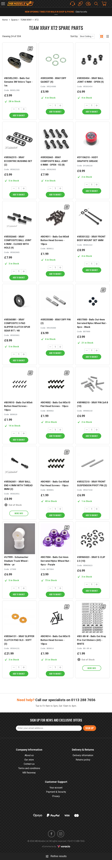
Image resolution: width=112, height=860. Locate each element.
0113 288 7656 (83, 709)
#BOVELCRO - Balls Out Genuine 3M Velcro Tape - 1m (18, 82)
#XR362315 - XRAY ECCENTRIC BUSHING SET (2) (18, 161)
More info (19, 513)
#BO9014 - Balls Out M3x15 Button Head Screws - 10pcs (55, 640)
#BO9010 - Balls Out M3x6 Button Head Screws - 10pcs (18, 406)
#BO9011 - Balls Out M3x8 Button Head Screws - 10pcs (55, 240)
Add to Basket (19, 115)
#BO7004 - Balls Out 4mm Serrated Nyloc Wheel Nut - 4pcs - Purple (55, 561)
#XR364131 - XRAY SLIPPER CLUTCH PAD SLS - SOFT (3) (19, 640)
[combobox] (87, 36)
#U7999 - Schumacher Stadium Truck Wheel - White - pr (16, 561)
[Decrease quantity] (14, 109)
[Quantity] (19, 109)
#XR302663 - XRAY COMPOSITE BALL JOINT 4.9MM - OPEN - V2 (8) (54, 161)
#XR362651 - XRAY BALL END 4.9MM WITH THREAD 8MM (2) (18, 485)
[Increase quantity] (23, 109)
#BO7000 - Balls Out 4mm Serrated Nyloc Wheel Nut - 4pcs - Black (92, 323)
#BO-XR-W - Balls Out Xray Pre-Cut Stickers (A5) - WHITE (91, 640)
